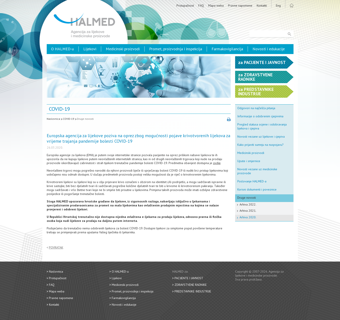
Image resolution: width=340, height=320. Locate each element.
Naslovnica (53, 118)
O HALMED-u (62, 48)
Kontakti (262, 5)
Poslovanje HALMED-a (251, 181)
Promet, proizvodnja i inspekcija (175, 48)
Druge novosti (85, 118)
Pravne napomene (240, 5)
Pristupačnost (185, 5)
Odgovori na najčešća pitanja (256, 108)
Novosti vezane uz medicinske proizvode (257, 171)
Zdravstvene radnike (191, 285)
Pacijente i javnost (189, 278)
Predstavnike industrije (193, 291)
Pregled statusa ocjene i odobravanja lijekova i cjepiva (262, 126)
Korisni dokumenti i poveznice (257, 189)
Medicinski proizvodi (123, 48)
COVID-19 (68, 118)
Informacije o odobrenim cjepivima (260, 116)
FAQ (201, 5)
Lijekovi (89, 48)
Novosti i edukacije (269, 48)
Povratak (56, 247)
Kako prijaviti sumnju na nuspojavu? (260, 145)
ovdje (217, 163)
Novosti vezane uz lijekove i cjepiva (261, 136)
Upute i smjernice (248, 161)
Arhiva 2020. (248, 217)
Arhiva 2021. (248, 211)
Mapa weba (216, 5)
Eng (278, 5)
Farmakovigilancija (227, 48)
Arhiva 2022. (248, 204)
